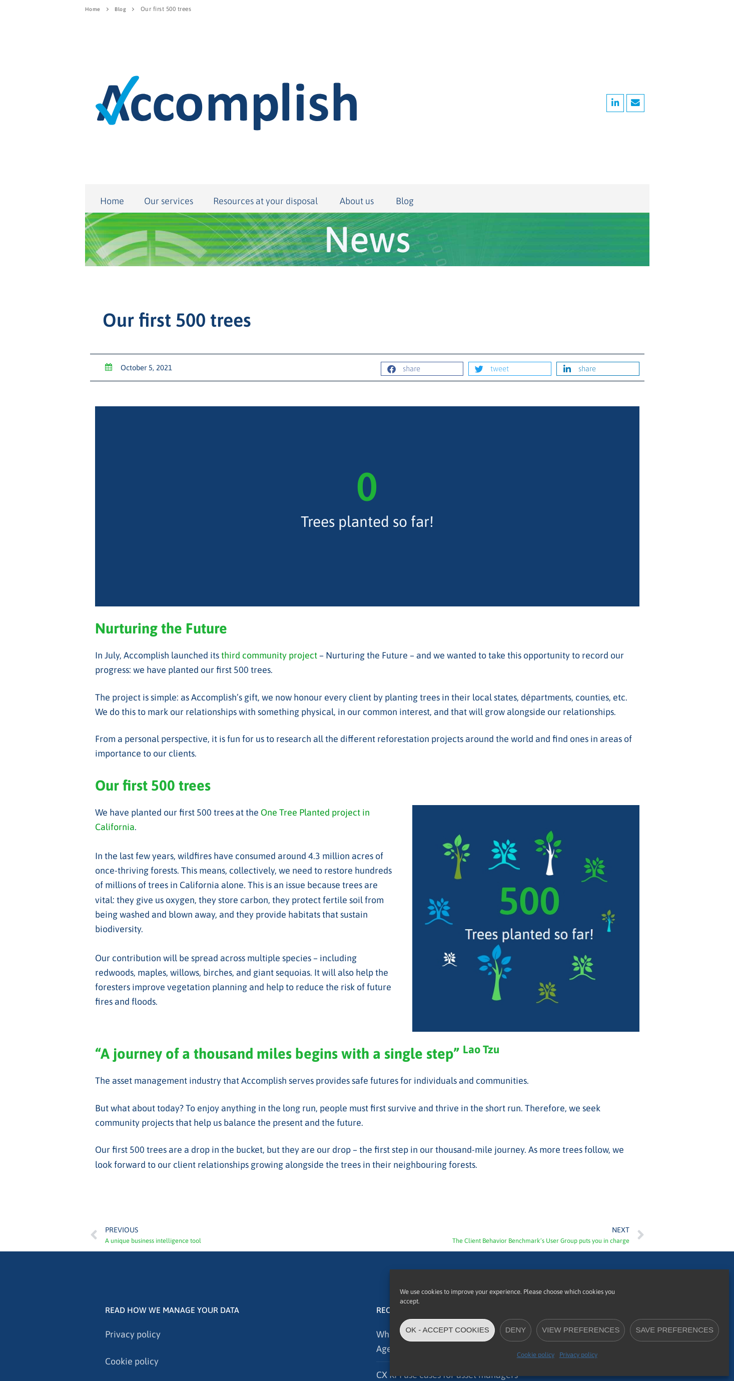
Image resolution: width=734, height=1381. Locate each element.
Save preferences (674, 1329)
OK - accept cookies (447, 1329)
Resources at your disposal (266, 201)
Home (93, 9)
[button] (422, 369)
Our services (168, 201)
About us (358, 201)
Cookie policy (535, 1354)
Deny (515, 1329)
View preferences (580, 1329)
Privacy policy (578, 1354)
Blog (123, 9)
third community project (269, 655)
